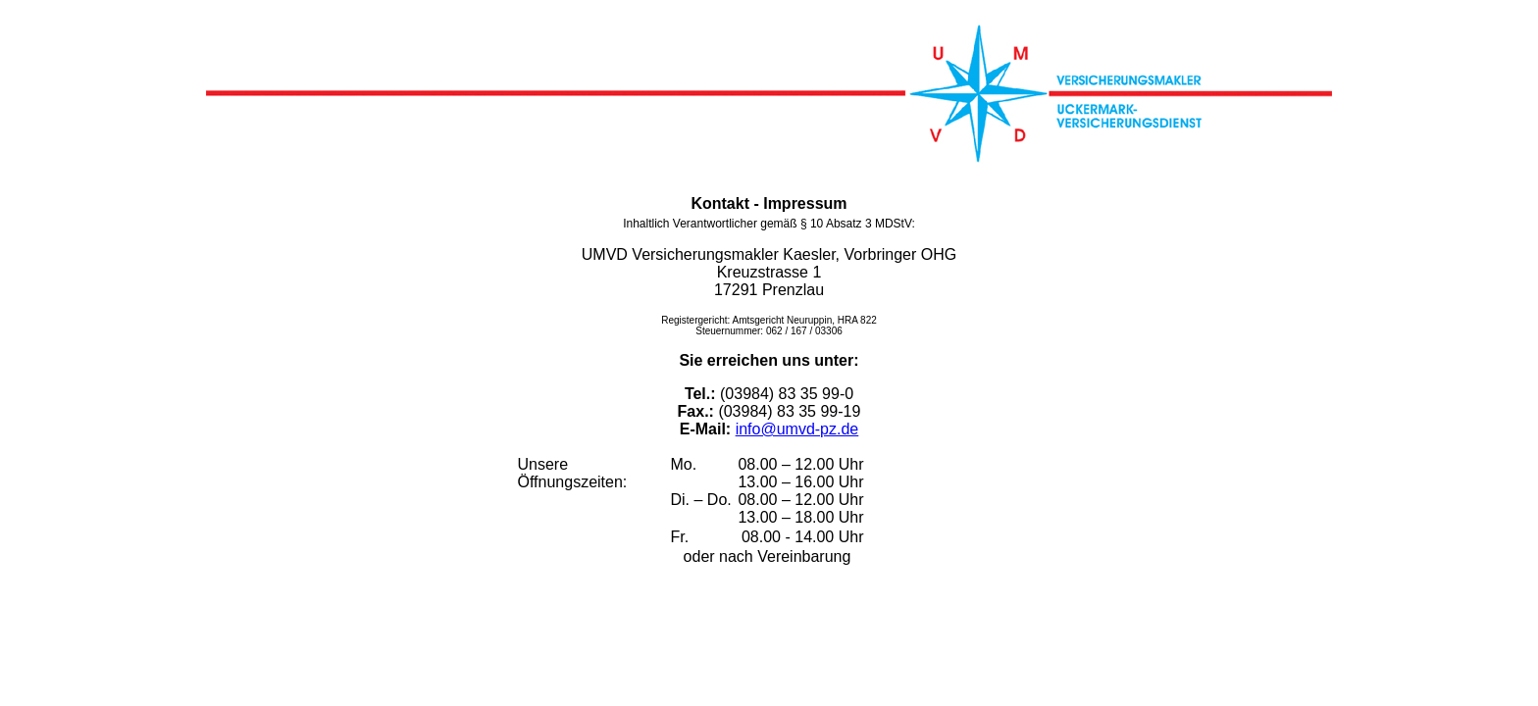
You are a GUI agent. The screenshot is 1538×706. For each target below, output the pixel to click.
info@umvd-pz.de (797, 429)
